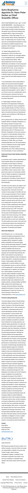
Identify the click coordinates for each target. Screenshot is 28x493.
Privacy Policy (18, 482)
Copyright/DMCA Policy (7, 482)
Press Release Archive (16, 477)
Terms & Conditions (20, 480)
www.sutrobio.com (20, 294)
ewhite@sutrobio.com (7, 431)
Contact (25, 482)
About (7, 477)
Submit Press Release (8, 480)
